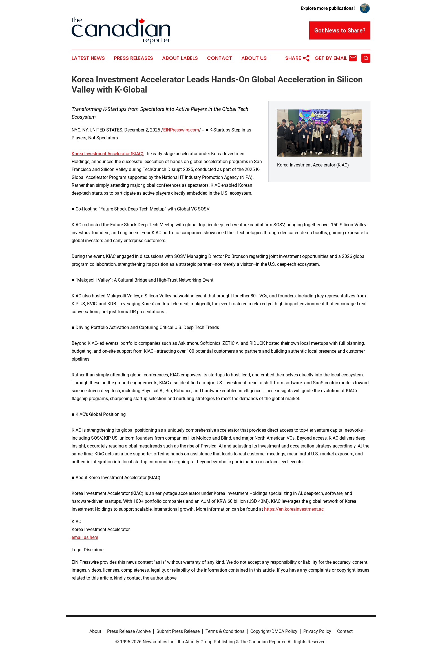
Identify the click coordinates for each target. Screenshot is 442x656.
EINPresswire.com (181, 130)
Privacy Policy (317, 631)
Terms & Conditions (224, 631)
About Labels (180, 58)
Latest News (88, 58)
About (95, 631)
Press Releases (133, 58)
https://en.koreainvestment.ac (294, 509)
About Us (254, 58)
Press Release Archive (129, 631)
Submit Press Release (178, 631)
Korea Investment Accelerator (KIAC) (107, 153)
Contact (219, 58)
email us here (85, 537)
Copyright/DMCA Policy (273, 631)
